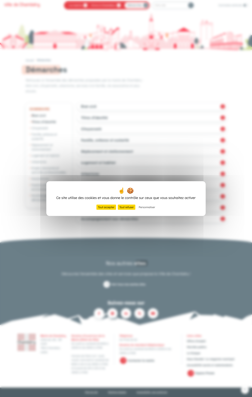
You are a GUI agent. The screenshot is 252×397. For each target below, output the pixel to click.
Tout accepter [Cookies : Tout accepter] (106, 207)
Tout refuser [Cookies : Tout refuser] (126, 207)
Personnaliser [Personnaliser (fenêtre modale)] (147, 207)
